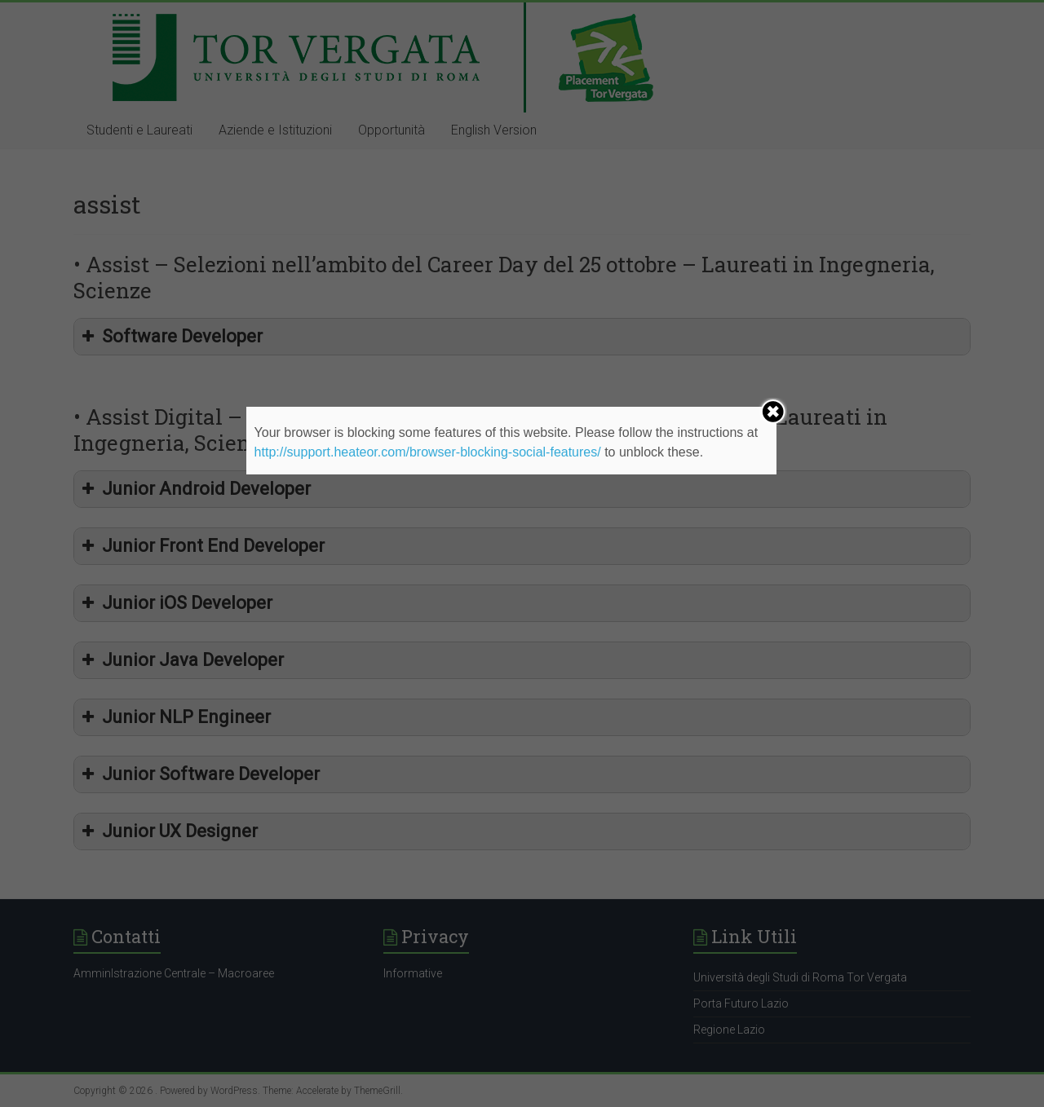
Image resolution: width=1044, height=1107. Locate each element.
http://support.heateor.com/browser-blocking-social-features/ (427, 452)
